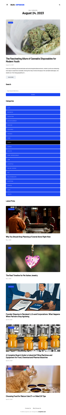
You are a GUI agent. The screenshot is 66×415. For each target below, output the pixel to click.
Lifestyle (10, 164)
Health (10, 22)
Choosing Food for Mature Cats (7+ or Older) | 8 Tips (26, 396)
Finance (9, 133)
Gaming (9, 146)
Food (8, 138)
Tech (8, 189)
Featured (10, 129)
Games (9, 142)
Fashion (9, 125)
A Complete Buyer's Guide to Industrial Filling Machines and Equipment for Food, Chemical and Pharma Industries (29, 356)
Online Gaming (11, 168)
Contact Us (28, 408)
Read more (11, 77)
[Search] (33, 90)
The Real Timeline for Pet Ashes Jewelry (22, 275)
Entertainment (12, 120)
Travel (9, 194)
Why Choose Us (37, 408)
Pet (8, 172)
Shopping (10, 181)
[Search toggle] (59, 4)
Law (8, 159)
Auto (8, 107)
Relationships (11, 176)
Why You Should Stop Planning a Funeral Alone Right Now (28, 237)
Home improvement (13, 155)
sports (9, 185)
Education (10, 116)
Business (10, 112)
